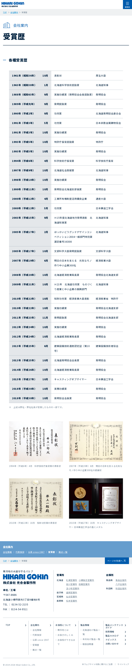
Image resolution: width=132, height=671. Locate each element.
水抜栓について (63, 625)
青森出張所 (121, 580)
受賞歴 (51, 552)
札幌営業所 (71, 580)
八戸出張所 (121, 584)
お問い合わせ (112, 643)
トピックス (110, 639)
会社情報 (7, 552)
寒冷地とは (63, 629)
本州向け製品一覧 (91, 639)
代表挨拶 (20, 552)
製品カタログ (112, 635)
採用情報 (109, 631)
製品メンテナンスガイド (114, 626)
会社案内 (8, 547)
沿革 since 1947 (36, 552)
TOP (8, 625)
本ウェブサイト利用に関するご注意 (97, 664)
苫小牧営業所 (72, 588)
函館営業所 (84, 584)
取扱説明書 (88, 644)
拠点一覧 (63, 552)
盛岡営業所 (71, 592)
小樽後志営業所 (86, 580)
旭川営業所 (71, 584)
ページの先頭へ (115, 560)
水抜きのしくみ (65, 634)
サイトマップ (123, 664)
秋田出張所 (121, 588)
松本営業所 (71, 600)
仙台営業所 (71, 596)
